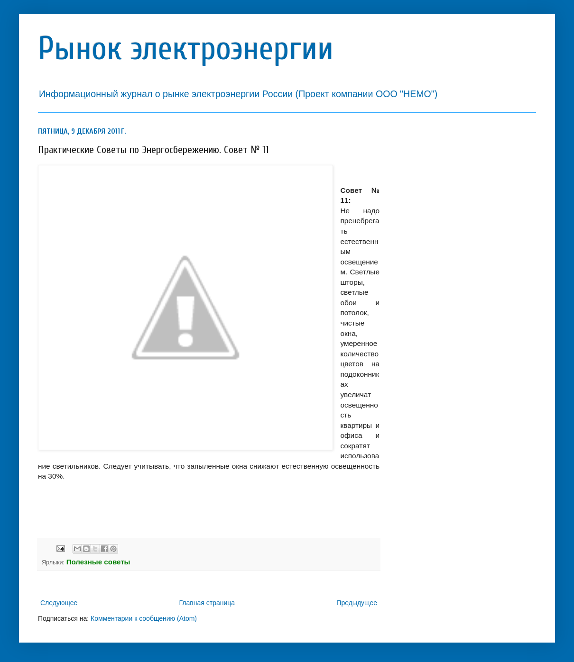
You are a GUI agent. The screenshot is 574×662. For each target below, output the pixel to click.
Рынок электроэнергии (185, 48)
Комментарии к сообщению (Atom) (144, 618)
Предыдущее (356, 603)
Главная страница (207, 603)
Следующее (58, 603)
